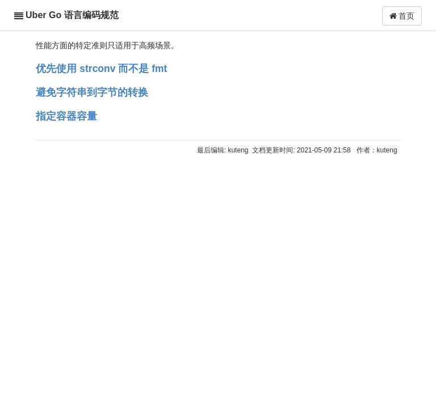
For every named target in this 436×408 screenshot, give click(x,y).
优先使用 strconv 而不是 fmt (101, 68)
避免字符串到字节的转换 (92, 92)
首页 (402, 15)
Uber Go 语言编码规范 (72, 15)
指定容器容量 (66, 116)
